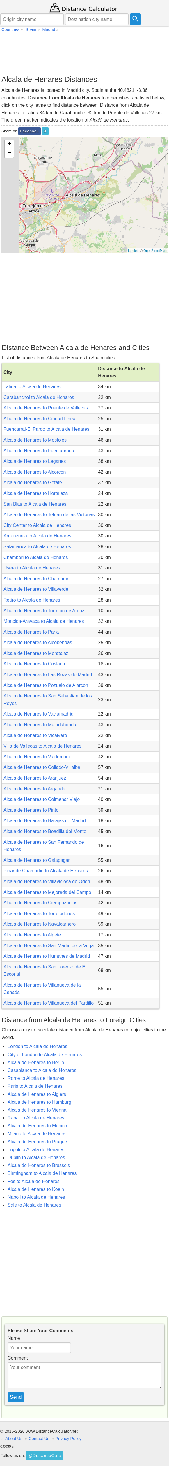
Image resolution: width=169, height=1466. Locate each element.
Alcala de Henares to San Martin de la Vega (48, 945)
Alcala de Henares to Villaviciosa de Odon (46, 881)
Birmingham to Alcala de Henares (42, 1173)
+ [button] (9, 144)
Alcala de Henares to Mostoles (35, 439)
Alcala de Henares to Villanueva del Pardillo (48, 1003)
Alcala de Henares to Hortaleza (35, 493)
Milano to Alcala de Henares (36, 1133)
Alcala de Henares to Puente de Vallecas (45, 407)
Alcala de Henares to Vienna (37, 1110)
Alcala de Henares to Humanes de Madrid (46, 956)
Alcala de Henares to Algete (32, 934)
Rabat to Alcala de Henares (36, 1117)
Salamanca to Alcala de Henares (37, 546)
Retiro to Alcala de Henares (31, 599)
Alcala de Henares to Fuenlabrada (38, 450)
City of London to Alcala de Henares (45, 1054)
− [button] (9, 153)
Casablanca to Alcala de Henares (42, 1070)
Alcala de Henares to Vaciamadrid (38, 713)
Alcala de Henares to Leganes (34, 461)
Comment (18, 1358)
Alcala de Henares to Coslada (34, 663)
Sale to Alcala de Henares (34, 1205)
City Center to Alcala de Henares (37, 525)
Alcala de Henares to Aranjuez (34, 778)
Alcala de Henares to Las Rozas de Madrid (47, 674)
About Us (13, 1438)
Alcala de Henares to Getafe (32, 482)
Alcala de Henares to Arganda (34, 788)
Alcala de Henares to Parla (31, 632)
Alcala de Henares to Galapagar (36, 860)
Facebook (29, 131)
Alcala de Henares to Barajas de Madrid (44, 820)
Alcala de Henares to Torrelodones (39, 913)
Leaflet (133, 250)
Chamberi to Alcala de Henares (35, 557)
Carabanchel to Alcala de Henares (38, 397)
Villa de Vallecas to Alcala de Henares (42, 745)
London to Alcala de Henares (37, 1046)
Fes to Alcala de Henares (34, 1181)
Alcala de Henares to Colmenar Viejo (41, 799)
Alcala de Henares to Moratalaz (35, 653)
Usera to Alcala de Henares (31, 567)
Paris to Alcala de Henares (35, 1086)
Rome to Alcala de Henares (36, 1078)
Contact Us (39, 1438)
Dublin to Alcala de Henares (36, 1157)
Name (14, 1338)
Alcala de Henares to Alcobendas (37, 642)
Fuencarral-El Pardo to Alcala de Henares (46, 429)
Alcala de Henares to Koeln (36, 1189)
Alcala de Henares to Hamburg (39, 1102)
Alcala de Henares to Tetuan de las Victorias (49, 514)
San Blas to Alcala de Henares (34, 504)
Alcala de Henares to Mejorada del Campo (47, 892)
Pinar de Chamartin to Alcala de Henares (45, 870)
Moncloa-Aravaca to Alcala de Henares (43, 621)
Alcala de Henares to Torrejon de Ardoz (43, 610)
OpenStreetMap (154, 250)
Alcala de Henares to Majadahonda (39, 724)
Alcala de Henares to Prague (37, 1141)
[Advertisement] (84, 54)
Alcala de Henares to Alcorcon (34, 472)
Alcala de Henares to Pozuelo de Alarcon (45, 685)
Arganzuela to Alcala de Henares (37, 535)
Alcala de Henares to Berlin (36, 1062)
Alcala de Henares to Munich (37, 1125)
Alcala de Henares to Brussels (39, 1165)
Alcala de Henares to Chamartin (36, 578)
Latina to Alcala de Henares (32, 386)
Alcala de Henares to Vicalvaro (35, 735)
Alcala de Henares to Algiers (37, 1094)
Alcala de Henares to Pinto (30, 810)
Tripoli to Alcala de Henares (36, 1149)
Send (16, 1397)
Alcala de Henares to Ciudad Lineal (40, 418)
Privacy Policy (68, 1438)
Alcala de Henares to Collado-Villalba (41, 767)
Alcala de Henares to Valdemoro (36, 756)
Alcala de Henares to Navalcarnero (39, 924)
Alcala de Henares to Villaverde (35, 589)
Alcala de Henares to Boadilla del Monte (44, 831)
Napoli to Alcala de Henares (36, 1197)
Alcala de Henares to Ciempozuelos (40, 902)
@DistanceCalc (44, 1455)
